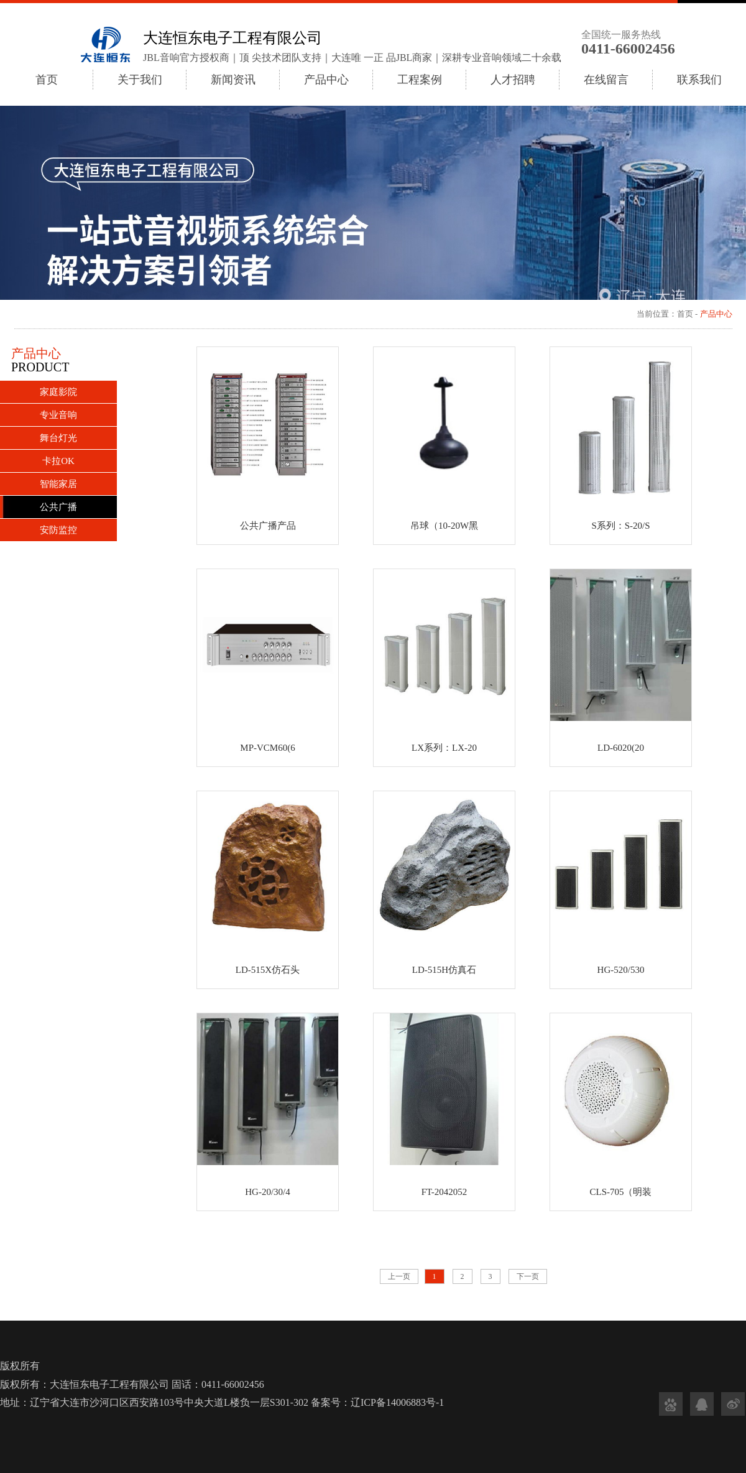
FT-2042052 (444, 1192)
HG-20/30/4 (267, 1192)
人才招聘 (512, 79)
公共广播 (58, 507)
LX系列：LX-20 (444, 748)
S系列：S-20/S (620, 526)
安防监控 (58, 530)
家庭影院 (58, 392)
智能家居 (58, 484)
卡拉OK (58, 461)
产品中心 (326, 79)
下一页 (528, 1276)
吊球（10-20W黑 (444, 526)
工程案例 (419, 79)
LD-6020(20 (620, 748)
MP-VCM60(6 (267, 748)
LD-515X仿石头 (268, 970)
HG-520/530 (621, 970)
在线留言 (606, 79)
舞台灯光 (58, 438)
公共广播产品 (268, 526)
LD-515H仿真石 (444, 970)
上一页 (399, 1276)
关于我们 (139, 79)
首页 (46, 79)
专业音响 (58, 415)
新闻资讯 (233, 79)
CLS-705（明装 (620, 1192)
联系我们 (699, 79)
